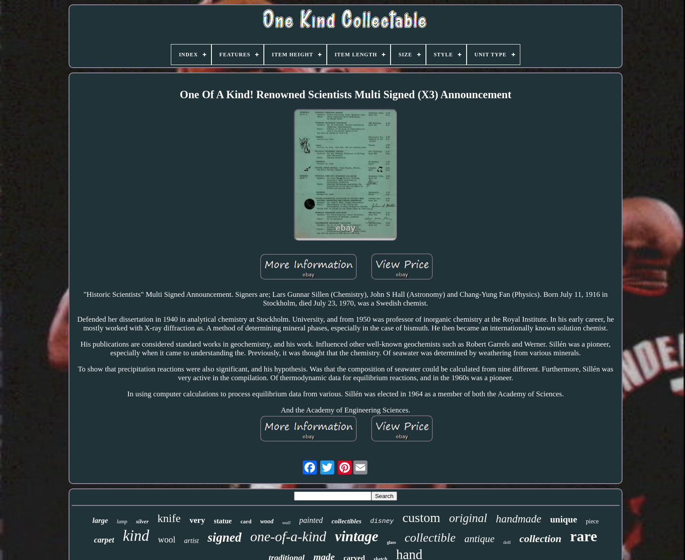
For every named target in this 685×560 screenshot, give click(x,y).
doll (507, 542)
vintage (356, 536)
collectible (430, 537)
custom (421, 517)
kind (136, 535)
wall (286, 522)
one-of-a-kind (288, 536)
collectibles (346, 521)
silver (142, 521)
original (468, 518)
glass (391, 542)
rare (583, 536)
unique (563, 519)
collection (540, 538)
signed (224, 537)
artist (191, 540)
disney (382, 521)
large (100, 520)
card (245, 521)
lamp (122, 522)
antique (479, 538)
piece (592, 521)
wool (167, 539)
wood (266, 521)
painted (311, 520)
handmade (518, 519)
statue (223, 521)
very (197, 520)
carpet (104, 540)
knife (168, 518)
